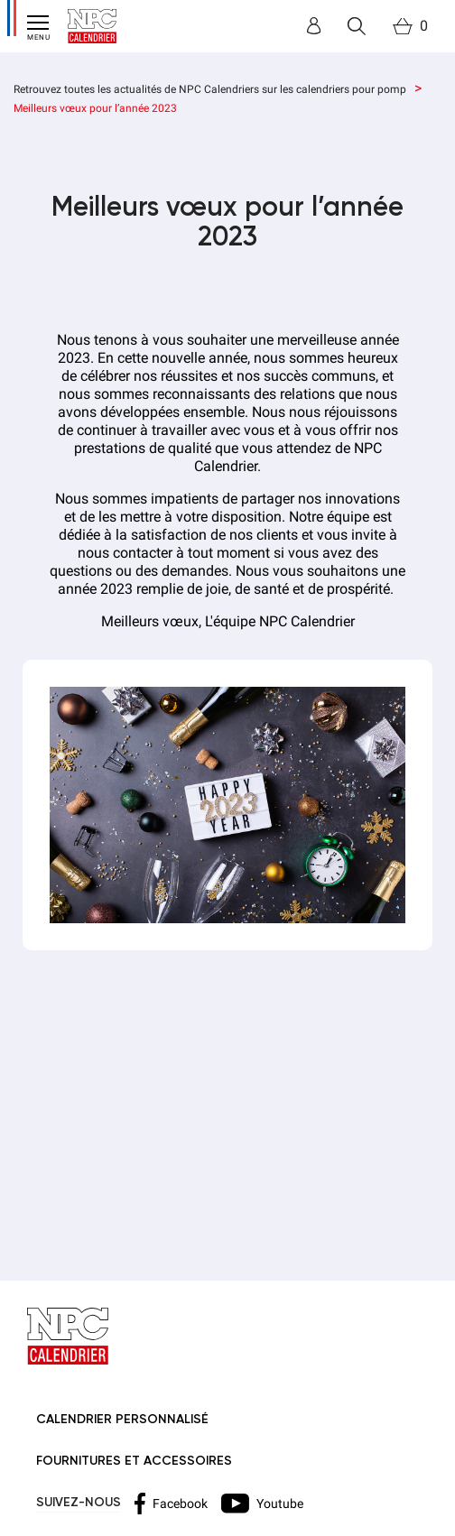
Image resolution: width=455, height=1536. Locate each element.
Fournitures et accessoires (134, 1461)
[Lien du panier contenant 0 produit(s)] (410, 26)
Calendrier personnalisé (122, 1419)
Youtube (262, 1503)
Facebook (171, 1503)
